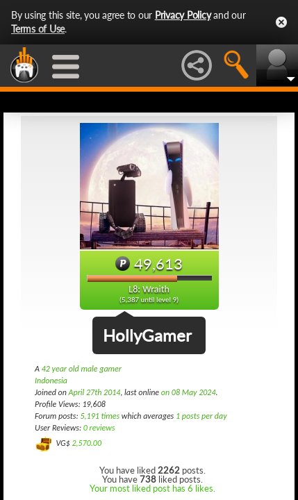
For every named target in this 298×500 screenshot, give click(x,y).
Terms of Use (38, 29)
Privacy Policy (183, 15)
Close (281, 22)
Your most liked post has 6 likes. (152, 488)
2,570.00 (86, 443)
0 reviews (99, 428)
